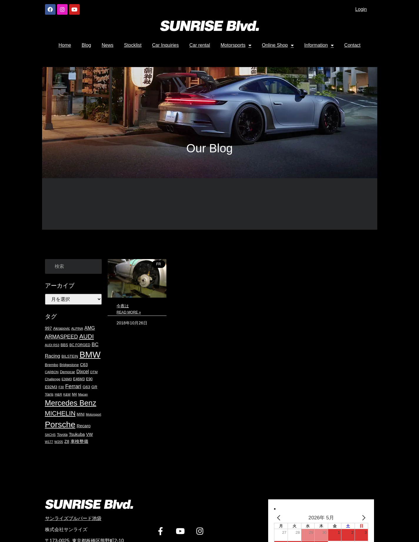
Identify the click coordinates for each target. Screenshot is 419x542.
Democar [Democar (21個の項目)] (67, 372)
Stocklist (133, 45)
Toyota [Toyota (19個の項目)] (62, 435)
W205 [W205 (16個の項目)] (58, 441)
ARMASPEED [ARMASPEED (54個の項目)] (61, 337)
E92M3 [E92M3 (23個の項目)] (51, 387)
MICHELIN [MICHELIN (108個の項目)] (60, 413)
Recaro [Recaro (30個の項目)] (84, 425)
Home (65, 45)
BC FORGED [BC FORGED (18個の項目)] (79, 345)
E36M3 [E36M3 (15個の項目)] (67, 379)
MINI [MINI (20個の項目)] (80, 414)
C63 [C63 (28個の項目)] (84, 364)
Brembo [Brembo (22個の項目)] (52, 365)
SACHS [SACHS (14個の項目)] (50, 434)
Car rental (199, 45)
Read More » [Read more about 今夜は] (128, 312)
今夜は (122, 305)
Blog (86, 45)
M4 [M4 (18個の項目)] (74, 394)
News (107, 45)
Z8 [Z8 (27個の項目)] (66, 441)
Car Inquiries (165, 45)
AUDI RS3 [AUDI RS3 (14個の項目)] (52, 345)
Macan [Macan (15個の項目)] (83, 394)
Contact (352, 45)
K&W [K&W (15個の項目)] (67, 394)
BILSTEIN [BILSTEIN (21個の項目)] (69, 356)
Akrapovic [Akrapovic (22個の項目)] (61, 328)
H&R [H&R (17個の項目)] (58, 394)
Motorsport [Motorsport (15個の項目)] (93, 414)
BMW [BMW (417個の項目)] (90, 354)
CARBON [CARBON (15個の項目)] (52, 372)
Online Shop (278, 45)
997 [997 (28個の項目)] (48, 328)
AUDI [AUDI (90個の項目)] (86, 336)
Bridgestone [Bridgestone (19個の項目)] (69, 365)
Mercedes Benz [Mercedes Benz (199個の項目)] (70, 403)
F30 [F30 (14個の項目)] (61, 387)
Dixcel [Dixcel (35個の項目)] (82, 371)
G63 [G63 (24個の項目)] (86, 387)
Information (319, 45)
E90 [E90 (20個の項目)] (89, 379)
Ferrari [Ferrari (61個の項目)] (73, 386)
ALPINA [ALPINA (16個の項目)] (77, 328)
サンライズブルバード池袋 (73, 518)
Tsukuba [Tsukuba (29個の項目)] (77, 434)
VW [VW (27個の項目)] (89, 434)
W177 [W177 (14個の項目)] (49, 441)
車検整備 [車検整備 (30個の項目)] (79, 441)
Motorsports (236, 45)
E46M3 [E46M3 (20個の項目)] (79, 379)
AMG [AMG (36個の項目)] (89, 328)
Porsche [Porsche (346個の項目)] (60, 424)
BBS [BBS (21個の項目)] (64, 345)
